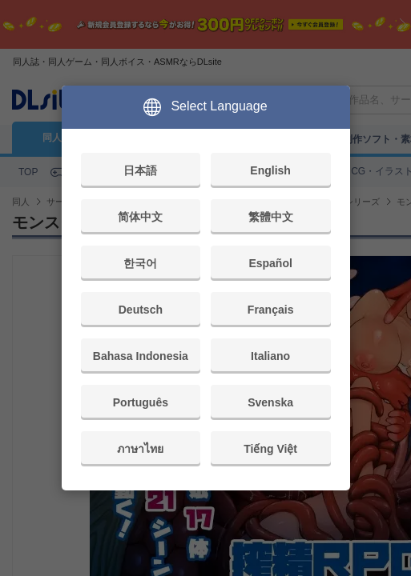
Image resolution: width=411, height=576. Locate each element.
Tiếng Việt (270, 448)
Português (140, 402)
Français (271, 309)
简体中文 (140, 216)
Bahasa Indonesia (140, 356)
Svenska (270, 402)
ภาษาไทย (140, 448)
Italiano (270, 356)
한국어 (140, 263)
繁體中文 (270, 216)
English (270, 170)
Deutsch (141, 309)
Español (270, 263)
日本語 (140, 170)
